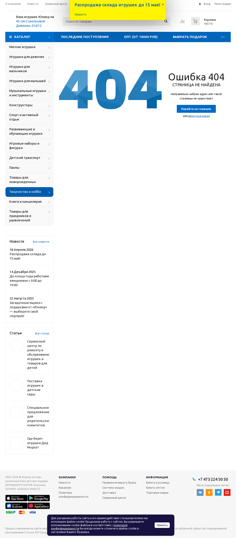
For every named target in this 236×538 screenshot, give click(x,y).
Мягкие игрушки (22, 47)
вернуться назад (199, 116)
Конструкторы (20, 105)
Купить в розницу (157, 482)
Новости (64, 482)
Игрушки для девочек (26, 57)
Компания (67, 477)
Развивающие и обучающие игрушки (25, 131)
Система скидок (113, 487)
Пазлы (14, 167)
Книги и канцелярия (25, 201)
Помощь (109, 477)
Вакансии (65, 487)
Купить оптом (155, 487)
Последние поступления (85, 37)
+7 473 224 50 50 (213, 479)
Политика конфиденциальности (73, 494)
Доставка (109, 492)
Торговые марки (157, 492)
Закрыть (80, 14)
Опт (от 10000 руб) (140, 37)
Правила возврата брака (119, 482)
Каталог (22, 37)
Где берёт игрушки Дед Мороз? (37, 443)
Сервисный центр (114, 497)
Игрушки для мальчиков (19, 69)
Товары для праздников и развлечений (20, 216)
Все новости (41, 241)
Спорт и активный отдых (23, 117)
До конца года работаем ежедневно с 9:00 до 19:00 (29, 280)
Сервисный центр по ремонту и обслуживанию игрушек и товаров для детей (39, 354)
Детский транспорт (24, 158)
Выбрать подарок (190, 37)
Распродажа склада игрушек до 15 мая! (117, 4)
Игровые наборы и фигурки (24, 146)
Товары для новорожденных (22, 180)
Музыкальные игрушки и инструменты (27, 93)
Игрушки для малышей (27, 81)
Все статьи (42, 333)
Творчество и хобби (25, 192)
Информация (157, 477)
